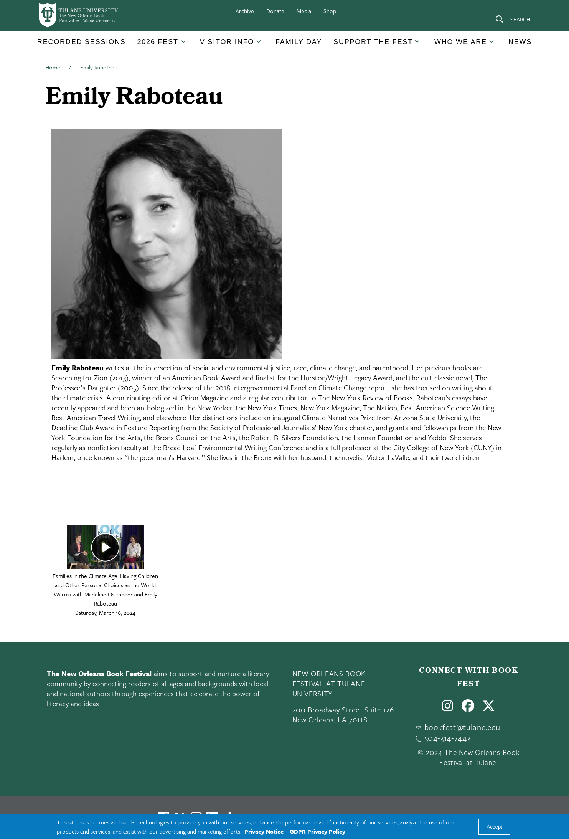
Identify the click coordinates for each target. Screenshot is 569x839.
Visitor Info (227, 42)
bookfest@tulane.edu (462, 727)
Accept (494, 827)
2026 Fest (157, 42)
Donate (275, 11)
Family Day (298, 42)
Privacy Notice (264, 831)
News (520, 42)
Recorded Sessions (81, 42)
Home (52, 67)
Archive (245, 11)
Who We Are (460, 42)
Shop (329, 11)
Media (304, 11)
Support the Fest (373, 42)
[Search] (512, 19)
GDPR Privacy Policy (317, 831)
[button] (81, 42)
